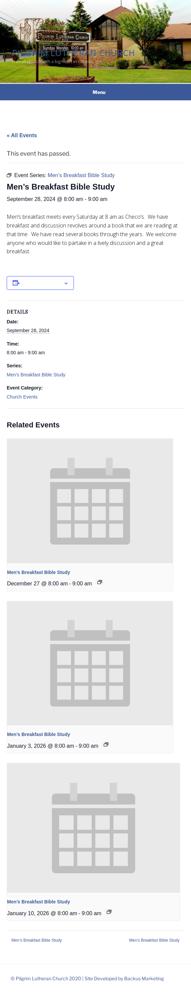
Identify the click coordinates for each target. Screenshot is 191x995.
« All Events (22, 135)
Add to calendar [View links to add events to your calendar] (41, 282)
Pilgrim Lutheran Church (73, 52)
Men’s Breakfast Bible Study (36, 374)
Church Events (22, 397)
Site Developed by (104, 978)
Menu (95, 92)
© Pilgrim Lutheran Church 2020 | (48, 978)
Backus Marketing (144, 978)
